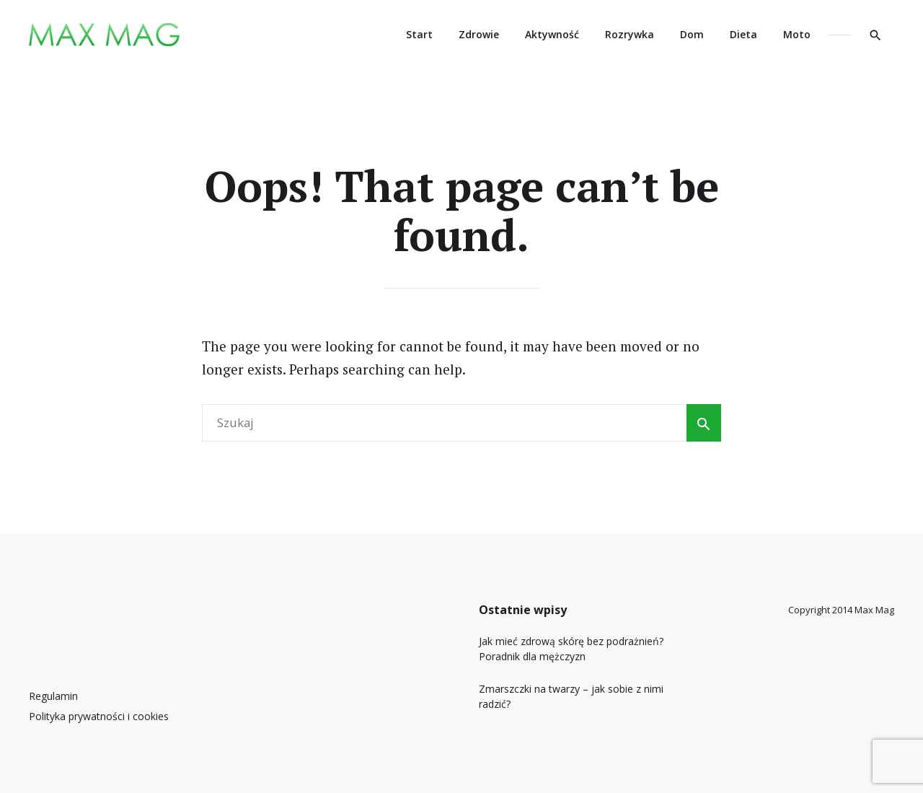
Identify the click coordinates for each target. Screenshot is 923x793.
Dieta (743, 34)
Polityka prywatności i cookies (99, 716)
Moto (797, 34)
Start (419, 34)
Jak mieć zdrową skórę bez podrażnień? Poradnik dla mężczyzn (571, 648)
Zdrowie (479, 34)
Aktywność (552, 34)
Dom (692, 34)
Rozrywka (629, 34)
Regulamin (53, 696)
